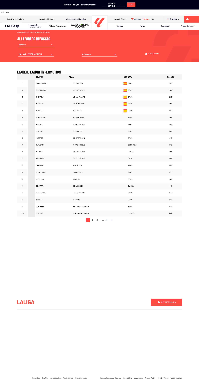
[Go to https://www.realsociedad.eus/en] (168, 12)
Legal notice (138, 378)
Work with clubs (81, 378)
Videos (120, 26)
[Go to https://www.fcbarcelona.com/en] (64, 12)
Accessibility (127, 378)
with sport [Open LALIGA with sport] (46, 19)
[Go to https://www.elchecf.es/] (54, 12)
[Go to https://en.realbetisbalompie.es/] (139, 12)
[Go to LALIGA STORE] (142, 19)
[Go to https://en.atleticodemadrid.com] (26, 12)
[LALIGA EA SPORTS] (12, 26)
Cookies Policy (162, 378)
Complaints (36, 378)
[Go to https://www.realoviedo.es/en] (158, 12)
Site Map (45, 378)
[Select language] (173, 19)
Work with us (68, 378)
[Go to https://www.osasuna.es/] (35, 12)
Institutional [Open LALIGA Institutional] (15, 19)
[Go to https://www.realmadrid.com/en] (149, 12)
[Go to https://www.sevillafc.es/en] (177, 12)
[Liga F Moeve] (57, 26)
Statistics (165, 26)
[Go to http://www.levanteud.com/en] (92, 12)
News (142, 26)
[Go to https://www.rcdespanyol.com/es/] (120, 12)
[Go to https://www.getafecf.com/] (73, 12)
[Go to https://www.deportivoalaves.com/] (45, 12)
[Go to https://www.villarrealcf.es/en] (196, 12)
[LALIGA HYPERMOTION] (35, 26)
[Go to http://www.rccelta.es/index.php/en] (111, 12)
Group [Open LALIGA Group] (119, 19)
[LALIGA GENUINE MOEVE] (80, 26)
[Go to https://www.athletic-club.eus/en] (16, 12)
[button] (12, 26)
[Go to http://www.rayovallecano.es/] (101, 12)
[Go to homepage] (99, 29)
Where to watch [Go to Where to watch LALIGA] (76, 19)
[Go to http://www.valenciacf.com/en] (186, 12)
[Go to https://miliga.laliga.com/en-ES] (191, 19)
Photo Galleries (187, 26)
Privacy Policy (150, 378)
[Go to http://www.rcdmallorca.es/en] (130, 12)
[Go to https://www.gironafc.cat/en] (83, 12)
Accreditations (56, 378)
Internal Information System (110, 378)
